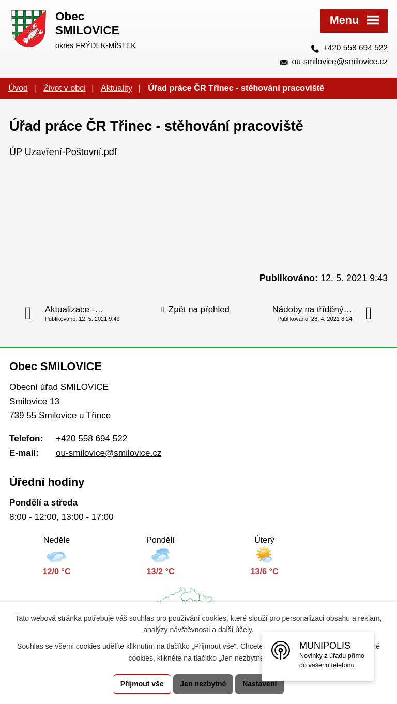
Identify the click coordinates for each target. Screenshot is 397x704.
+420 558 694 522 (355, 47)
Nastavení (259, 684)
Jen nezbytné (203, 684)
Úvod (18, 88)
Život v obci (64, 88)
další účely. (236, 630)
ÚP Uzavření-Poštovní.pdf (63, 152)
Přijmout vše (142, 684)
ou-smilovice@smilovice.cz (340, 61)
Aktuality (116, 88)
